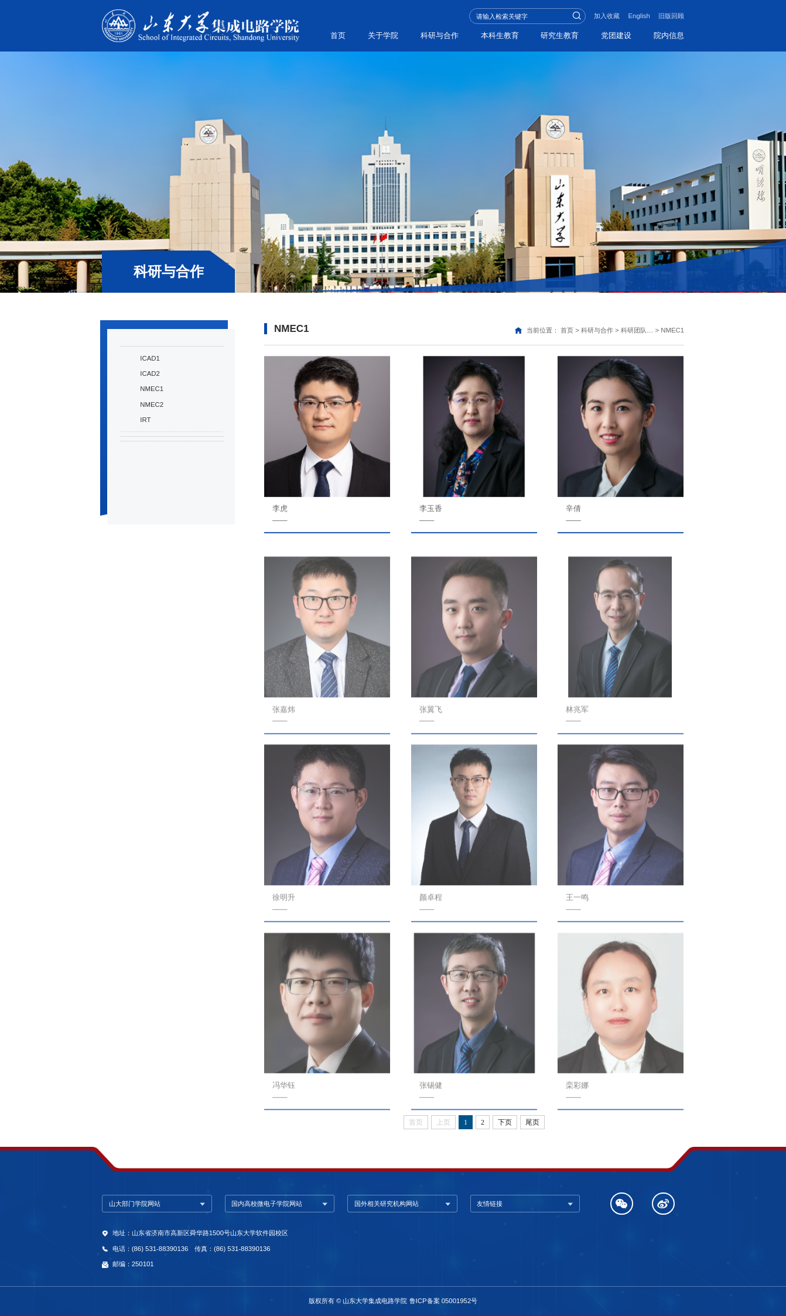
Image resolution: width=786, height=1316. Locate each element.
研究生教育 (554, 34)
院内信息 (669, 34)
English (639, 15)
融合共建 (144, 538)
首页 (321, 34)
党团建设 (613, 34)
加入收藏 (607, 15)
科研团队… (637, 330)
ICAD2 (149, 429)
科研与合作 (428, 34)
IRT (145, 475)
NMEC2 (151, 460)
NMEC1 (151, 444)
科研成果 (144, 359)
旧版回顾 (671, 15)
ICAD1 (149, 413)
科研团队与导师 (156, 392)
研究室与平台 (152, 505)
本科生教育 (491, 34)
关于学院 (369, 34)
